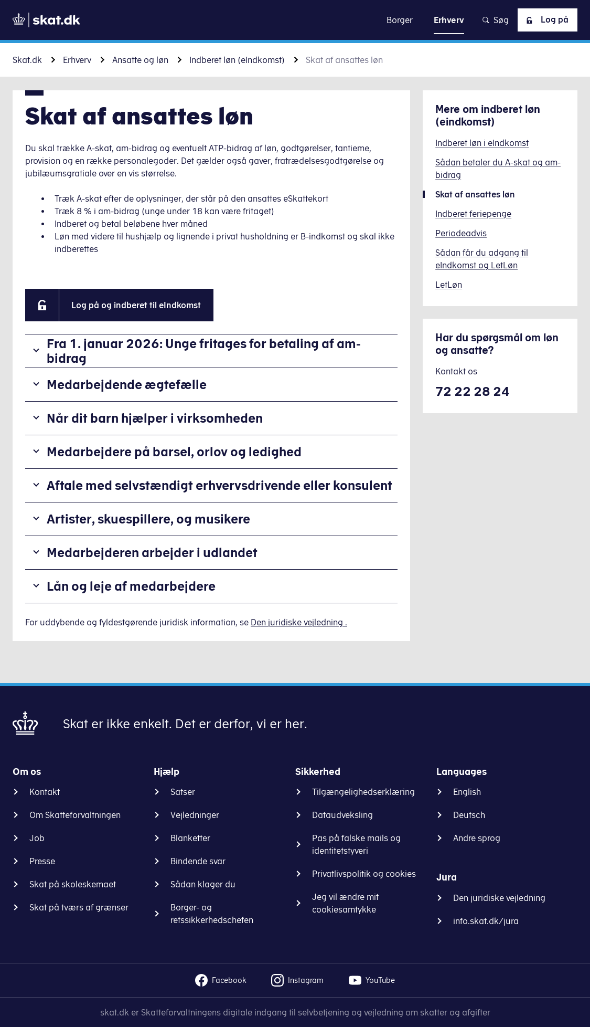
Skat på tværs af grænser (78, 907)
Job (37, 838)
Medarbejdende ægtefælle (127, 384)
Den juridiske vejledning (499, 898)
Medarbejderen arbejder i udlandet (152, 552)
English (467, 792)
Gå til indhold (295, 19)
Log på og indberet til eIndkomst (136, 305)
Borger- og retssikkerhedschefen (211, 914)
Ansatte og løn (140, 60)
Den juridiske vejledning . (299, 622)
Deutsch (469, 815)
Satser (182, 792)
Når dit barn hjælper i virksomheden (155, 418)
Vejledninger (194, 815)
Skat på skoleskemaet (72, 884)
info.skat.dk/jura (486, 921)
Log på (545, 20)
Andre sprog (476, 838)
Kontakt (44, 792)
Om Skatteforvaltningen (75, 815)
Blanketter (190, 838)
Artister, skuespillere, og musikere (148, 518)
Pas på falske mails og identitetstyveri (356, 844)
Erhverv (77, 60)
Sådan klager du (202, 884)
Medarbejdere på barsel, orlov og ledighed (174, 451)
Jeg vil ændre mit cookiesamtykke (345, 903)
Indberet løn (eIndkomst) (237, 60)
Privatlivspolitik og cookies (364, 873)
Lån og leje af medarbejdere (131, 586)
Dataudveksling (342, 815)
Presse (42, 861)
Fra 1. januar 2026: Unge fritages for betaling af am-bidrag (204, 351)
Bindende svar (198, 861)
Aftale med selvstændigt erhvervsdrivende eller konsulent (219, 485)
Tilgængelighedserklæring (363, 792)
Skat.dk (27, 60)
